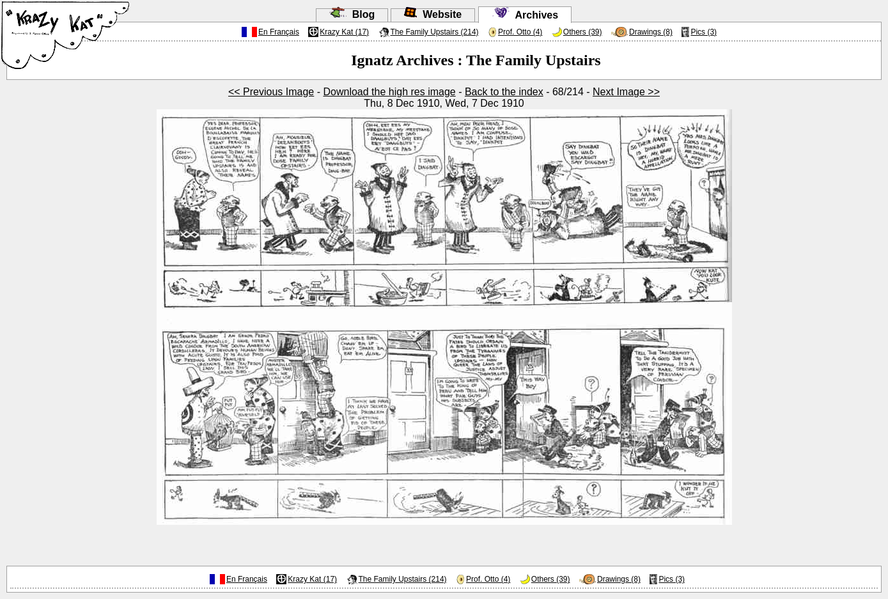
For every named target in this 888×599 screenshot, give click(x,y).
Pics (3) (703, 31)
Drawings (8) (651, 31)
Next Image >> (626, 91)
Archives (525, 15)
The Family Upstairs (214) (435, 31)
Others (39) (582, 31)
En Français (278, 31)
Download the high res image (389, 91)
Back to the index (504, 91)
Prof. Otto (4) (520, 31)
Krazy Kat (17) (344, 31)
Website (433, 14)
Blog (352, 14)
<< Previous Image (271, 91)
